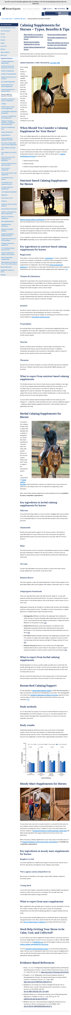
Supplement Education (23, 18)
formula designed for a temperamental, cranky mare (50, 829)
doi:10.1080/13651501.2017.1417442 (36, 990)
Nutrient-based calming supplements (32, 219)
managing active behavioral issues (36, 947)
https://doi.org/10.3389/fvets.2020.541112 (38, 981)
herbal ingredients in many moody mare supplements (39, 840)
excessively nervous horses (41, 316)
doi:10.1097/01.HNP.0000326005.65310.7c (38, 1005)
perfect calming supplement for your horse (34, 943)
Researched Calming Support (57, 34)
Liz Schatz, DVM (55, 62)
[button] (42, 8)
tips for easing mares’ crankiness (35, 921)
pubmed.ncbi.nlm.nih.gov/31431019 (35, 998)
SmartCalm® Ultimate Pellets (41, 689)
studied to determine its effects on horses (44, 694)
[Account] (49, 8)
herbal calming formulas (23, 481)
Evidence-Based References (56, 47)
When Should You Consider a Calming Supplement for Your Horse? (33, 36)
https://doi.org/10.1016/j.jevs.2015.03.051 (55, 971)
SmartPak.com (38, 941)
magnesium (49, 257)
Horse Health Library (7, 18)
